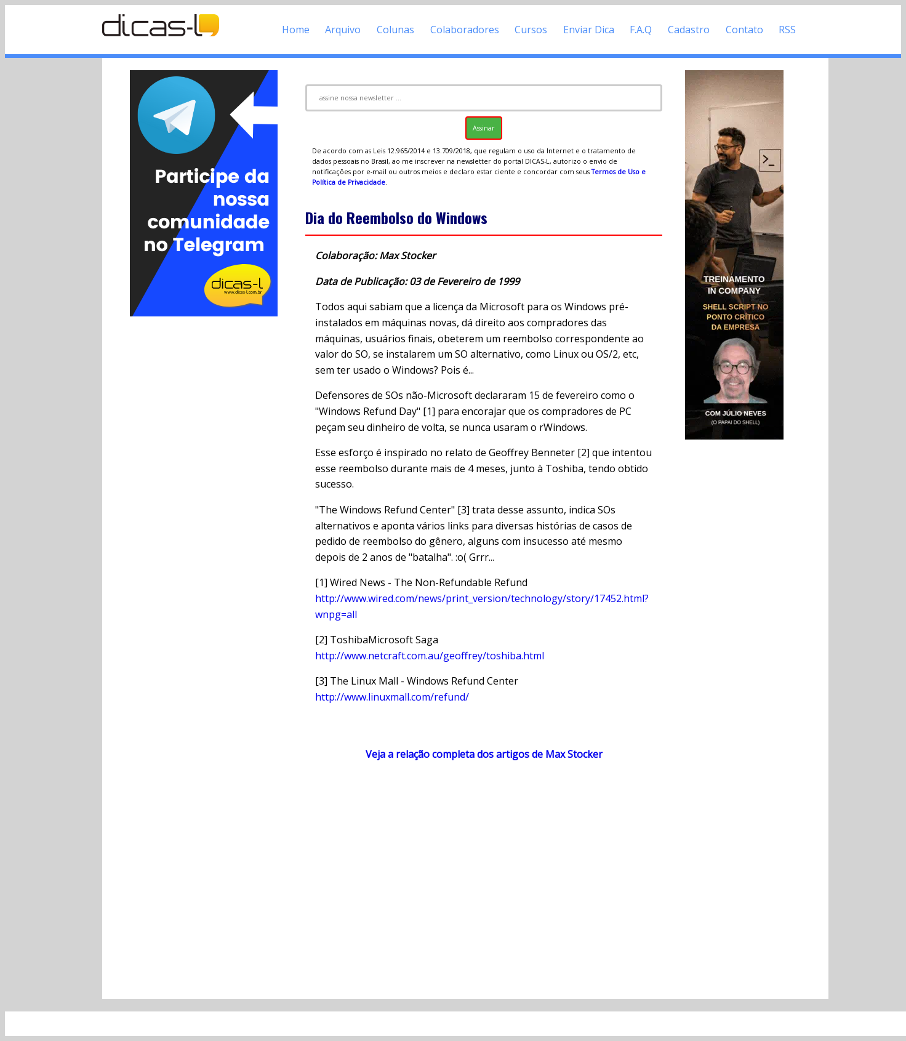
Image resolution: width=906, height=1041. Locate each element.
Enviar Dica (588, 29)
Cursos (531, 29)
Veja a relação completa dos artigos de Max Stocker (484, 754)
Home (296, 29)
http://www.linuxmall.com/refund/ (392, 697)
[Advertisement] (203, 503)
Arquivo (343, 29)
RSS (787, 29)
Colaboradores (464, 29)
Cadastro (689, 29)
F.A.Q (641, 29)
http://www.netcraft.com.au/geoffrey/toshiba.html (429, 655)
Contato (744, 29)
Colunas (395, 29)
